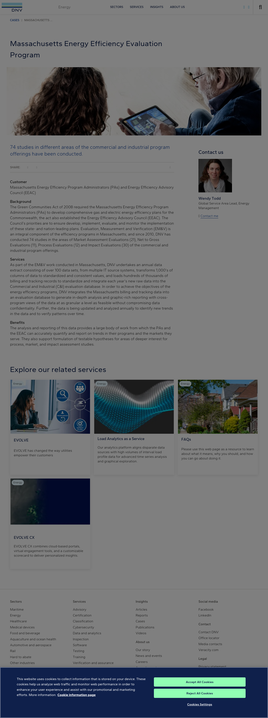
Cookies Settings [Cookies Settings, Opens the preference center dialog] (199, 709)
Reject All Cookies (199, 698)
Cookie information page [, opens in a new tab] (76, 699)
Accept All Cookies (200, 686)
